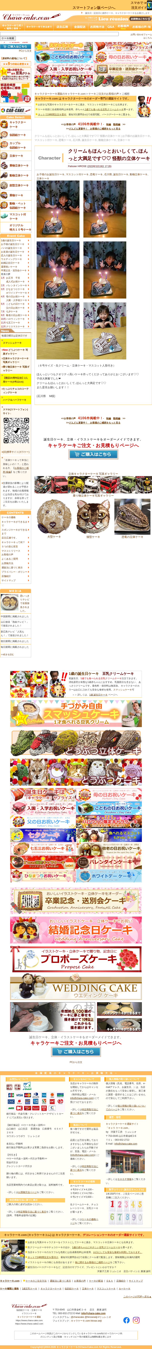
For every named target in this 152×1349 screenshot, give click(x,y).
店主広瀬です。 (10, 537)
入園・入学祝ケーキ (16, 300)
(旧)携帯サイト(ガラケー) (16, 452)
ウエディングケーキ (11, 259)
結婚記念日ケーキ (10, 263)
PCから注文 (25, 50)
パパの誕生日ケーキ (11, 248)
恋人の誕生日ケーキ (11, 255)
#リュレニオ (104, 1317)
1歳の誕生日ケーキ (11, 240)
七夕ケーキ (12, 311)
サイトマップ (9, 580)
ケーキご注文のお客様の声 (103, 93)
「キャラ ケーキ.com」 (118, 1128)
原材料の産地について (14, 58)
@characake (77, 1317)
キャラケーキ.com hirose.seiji (86, 1320)
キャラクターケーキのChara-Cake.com (77, 1347)
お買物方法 (7, 563)
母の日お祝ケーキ (15, 296)
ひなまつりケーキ (15, 289)
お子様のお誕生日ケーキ (51, 174)
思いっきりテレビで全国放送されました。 (24, 603)
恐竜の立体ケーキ (132, 535)
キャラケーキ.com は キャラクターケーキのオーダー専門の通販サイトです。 (82, 98)
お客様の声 (7, 554)
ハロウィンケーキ (15, 319)
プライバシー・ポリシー (14, 572)
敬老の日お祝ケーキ (16, 315)
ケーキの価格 (9, 517)
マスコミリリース (11, 550)
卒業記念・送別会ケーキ (14, 270)
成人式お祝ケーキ (15, 281)
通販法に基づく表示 (12, 567)
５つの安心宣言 (10, 546)
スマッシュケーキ (122, 689)
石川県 (108, 174)
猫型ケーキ (93, 535)
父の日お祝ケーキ (15, 307)
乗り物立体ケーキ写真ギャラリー (93, 494)
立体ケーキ (43, 178)
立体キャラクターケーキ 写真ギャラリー (93, 473)
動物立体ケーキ (139, 174)
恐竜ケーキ (96, 174)
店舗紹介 (6, 576)
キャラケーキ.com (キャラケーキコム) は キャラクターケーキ (42, 1234)
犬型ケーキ (54, 535)
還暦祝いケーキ (9, 266)
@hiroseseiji (91, 1317)
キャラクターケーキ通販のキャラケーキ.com (60, 93)
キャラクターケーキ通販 (29, 1317)
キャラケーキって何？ (13, 542)
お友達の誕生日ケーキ (12, 251)
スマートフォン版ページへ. (94, 8)
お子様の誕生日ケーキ (12, 244)
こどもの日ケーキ (15, 304)
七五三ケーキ (13, 322)
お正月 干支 (13, 277)
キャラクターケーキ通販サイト (122, 1124)
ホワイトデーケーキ (16, 292)
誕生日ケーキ (120, 174)
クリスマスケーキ (15, 326)
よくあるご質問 (10, 558)
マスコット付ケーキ (77, 174)
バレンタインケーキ (16, 285)
